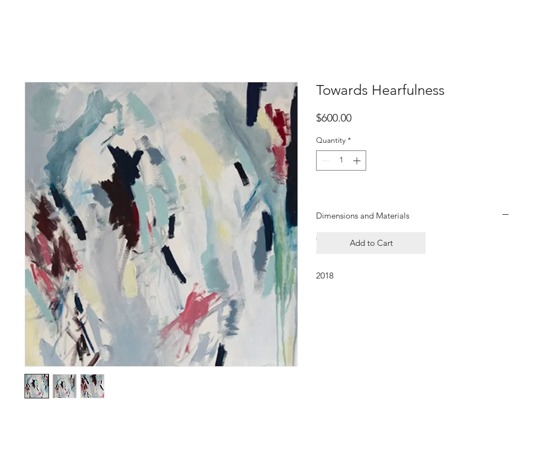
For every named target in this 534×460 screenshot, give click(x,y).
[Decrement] (324, 160)
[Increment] (358, 160)
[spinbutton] (341, 160)
